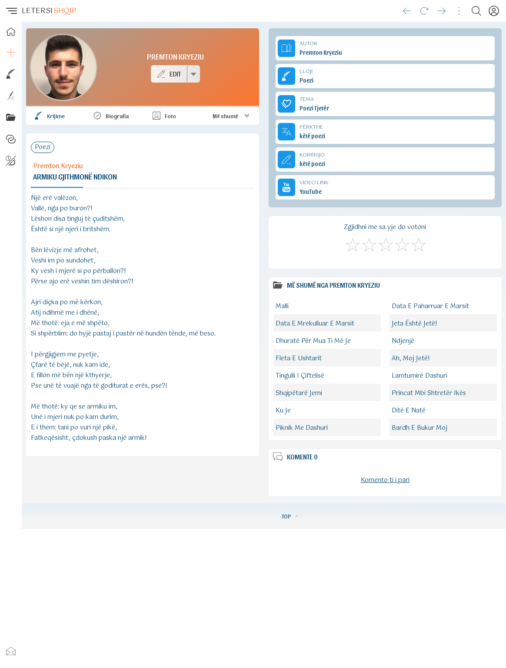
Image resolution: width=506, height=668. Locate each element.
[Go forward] (441, 11)
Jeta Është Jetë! (414, 324)
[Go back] (407, 11)
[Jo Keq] (368, 243)
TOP (290, 515)
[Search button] (476, 11)
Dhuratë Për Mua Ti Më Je (313, 341)
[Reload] (424, 11)
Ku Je (283, 410)
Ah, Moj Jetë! (411, 358)
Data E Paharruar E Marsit (430, 306)
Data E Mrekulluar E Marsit (315, 324)
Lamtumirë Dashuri (419, 376)
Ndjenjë (403, 341)
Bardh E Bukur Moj (419, 428)
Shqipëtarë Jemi (299, 393)
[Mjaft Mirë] (401, 243)
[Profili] (494, 11)
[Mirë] (385, 243)
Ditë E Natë (409, 410)
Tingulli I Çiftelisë (300, 376)
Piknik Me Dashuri (302, 428)
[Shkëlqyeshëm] (418, 243)
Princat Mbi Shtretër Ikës (429, 393)
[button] (11, 11)
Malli (282, 306)
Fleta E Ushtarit (299, 358)
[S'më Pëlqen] (352, 243)
